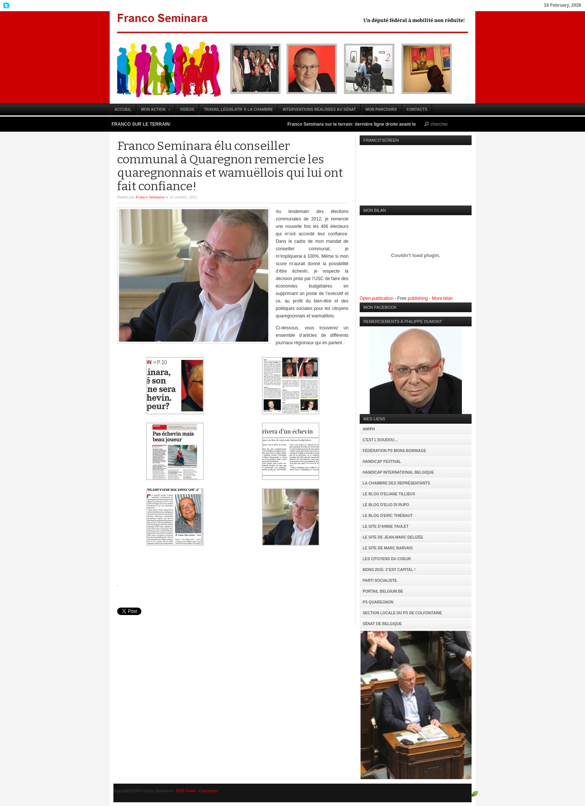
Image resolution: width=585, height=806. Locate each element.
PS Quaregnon (378, 602)
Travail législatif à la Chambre (238, 109)
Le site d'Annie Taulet (386, 526)
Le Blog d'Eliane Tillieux (389, 494)
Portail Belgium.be (383, 591)
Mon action (153, 111)
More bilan (442, 298)
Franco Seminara (292, 57)
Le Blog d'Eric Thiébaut (388, 516)
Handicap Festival (382, 462)
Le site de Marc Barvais (388, 548)
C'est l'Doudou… (380, 440)
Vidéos (187, 109)
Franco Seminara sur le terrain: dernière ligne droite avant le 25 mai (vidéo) (371, 124)
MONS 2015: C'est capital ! (389, 570)
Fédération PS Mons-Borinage (394, 451)
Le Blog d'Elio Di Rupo (386, 505)
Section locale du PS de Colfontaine (402, 613)
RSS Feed (185, 790)
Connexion (208, 790)
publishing (418, 298)
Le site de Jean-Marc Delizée (393, 537)
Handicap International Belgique (398, 472)
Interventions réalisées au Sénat (319, 109)
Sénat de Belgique (382, 624)
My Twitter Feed (5, 5)
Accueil (123, 109)
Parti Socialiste (380, 580)
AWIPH (369, 429)
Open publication (376, 298)
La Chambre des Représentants (396, 483)
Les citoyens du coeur (387, 559)
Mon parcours (381, 109)
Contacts (417, 109)
